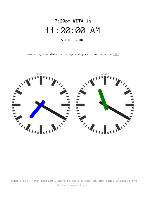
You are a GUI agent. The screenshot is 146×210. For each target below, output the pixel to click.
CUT (116, 54)
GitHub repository (72, 185)
